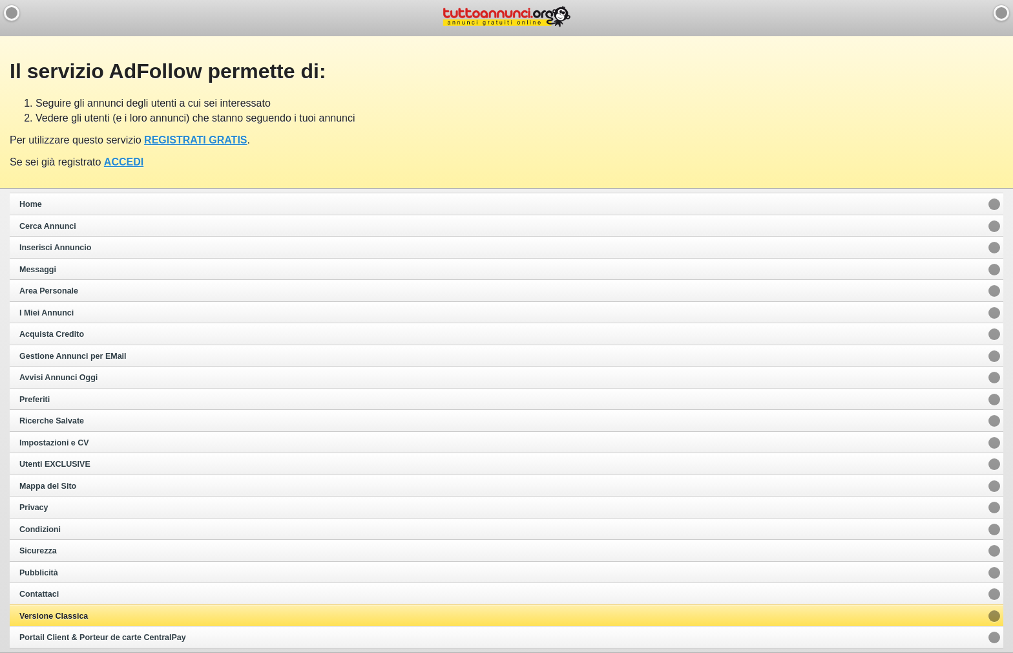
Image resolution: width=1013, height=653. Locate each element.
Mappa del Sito (47, 486)
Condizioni (40, 529)
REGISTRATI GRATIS (195, 139)
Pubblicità (38, 572)
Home (30, 204)
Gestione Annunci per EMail (73, 356)
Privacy (33, 507)
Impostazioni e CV (54, 442)
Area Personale (48, 290)
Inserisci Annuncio (55, 247)
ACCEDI (123, 161)
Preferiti (34, 399)
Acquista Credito (51, 334)
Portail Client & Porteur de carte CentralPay (102, 637)
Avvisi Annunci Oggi (58, 377)
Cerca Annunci (47, 226)
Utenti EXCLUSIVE (54, 464)
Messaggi (37, 269)
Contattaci (39, 594)
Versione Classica (53, 616)
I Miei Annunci (46, 312)
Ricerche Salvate (51, 420)
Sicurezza (38, 550)
